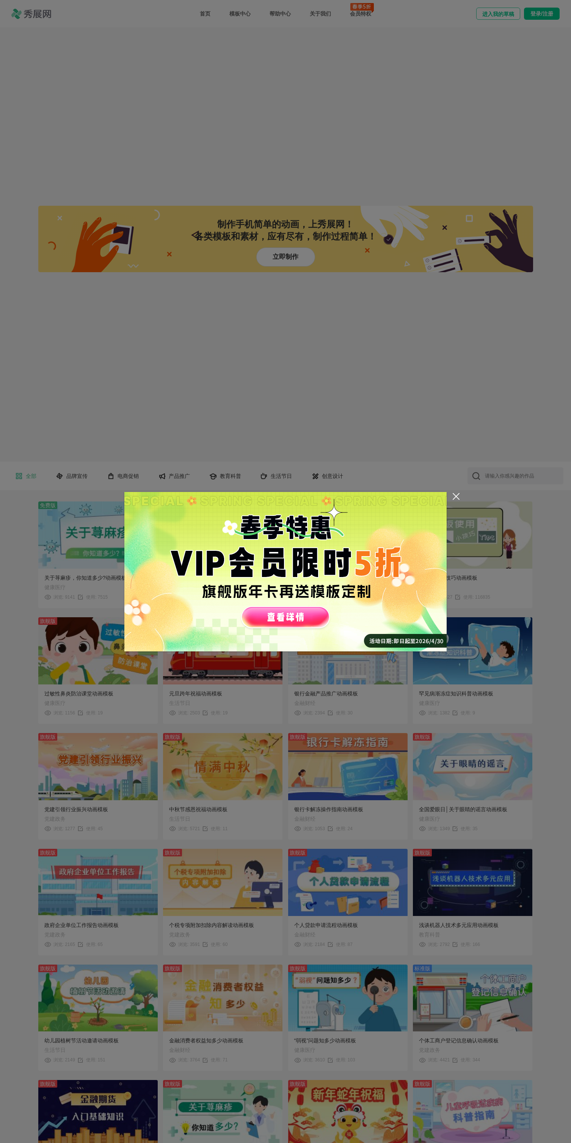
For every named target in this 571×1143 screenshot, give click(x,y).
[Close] (456, 496)
